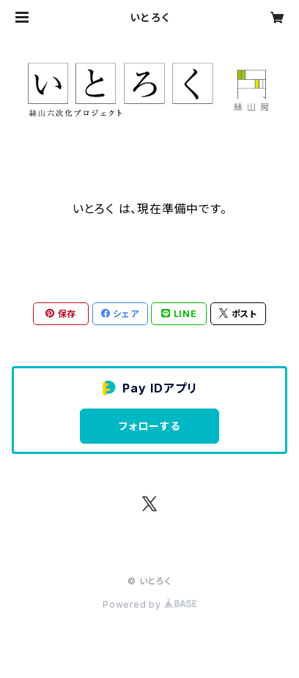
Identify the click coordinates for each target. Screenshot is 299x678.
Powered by (149, 604)
